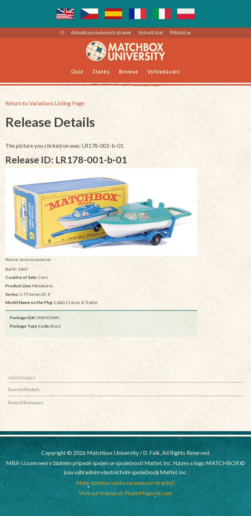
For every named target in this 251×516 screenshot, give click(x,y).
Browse (128, 72)
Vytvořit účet (150, 32)
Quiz (77, 72)
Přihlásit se (180, 32)
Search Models (24, 389)
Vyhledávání (163, 72)
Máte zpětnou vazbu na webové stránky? (125, 482)
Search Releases (25, 402)
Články (101, 72)
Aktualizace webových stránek (101, 32)
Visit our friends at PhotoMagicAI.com (125, 492)
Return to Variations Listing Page (44, 103)
